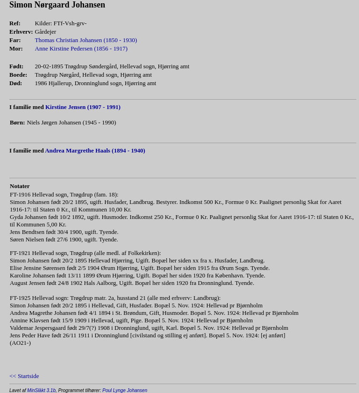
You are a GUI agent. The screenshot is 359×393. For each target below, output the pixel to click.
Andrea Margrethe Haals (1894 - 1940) (95, 150)
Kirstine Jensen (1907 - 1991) (83, 106)
